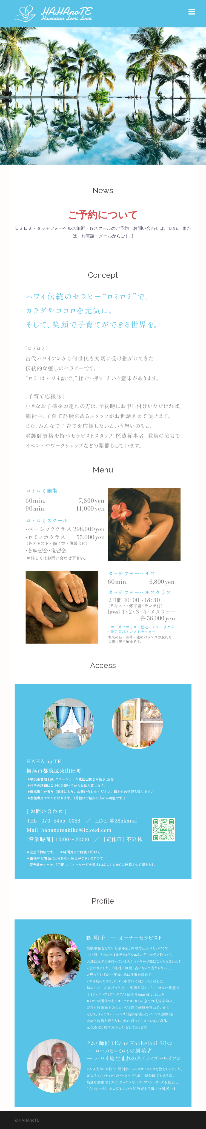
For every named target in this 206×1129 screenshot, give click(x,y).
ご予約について (103, 214)
